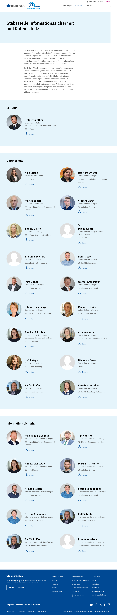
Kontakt (29, 133)
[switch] (110, 6)
